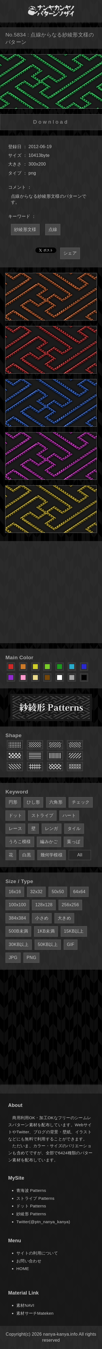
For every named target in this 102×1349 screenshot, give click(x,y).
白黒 (26, 855)
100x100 (17, 904)
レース (15, 828)
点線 (52, 229)
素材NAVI (25, 1305)
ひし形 (33, 802)
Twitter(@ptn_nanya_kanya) (43, 1221)
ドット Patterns (31, 1206)
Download (51, 122)
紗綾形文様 (25, 229)
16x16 (15, 891)
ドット (15, 815)
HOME (22, 1268)
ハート (69, 815)
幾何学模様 (52, 855)
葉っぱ (73, 841)
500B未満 (18, 931)
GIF (71, 944)
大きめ (64, 918)
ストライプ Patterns (35, 1198)
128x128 (43, 904)
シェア (70, 253)
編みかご (49, 841)
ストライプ (42, 815)
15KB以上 (74, 931)
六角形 (56, 802)
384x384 (17, 918)
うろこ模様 (20, 841)
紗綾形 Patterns (31, 1213)
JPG (13, 957)
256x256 (70, 904)
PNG (31, 957)
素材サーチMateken (35, 1313)
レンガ (51, 828)
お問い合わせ (28, 1261)
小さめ (41, 918)
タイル (74, 828)
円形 (13, 802)
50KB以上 (48, 944)
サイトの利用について (37, 1253)
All (79, 855)
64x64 (79, 891)
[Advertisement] (51, 592)
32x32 (36, 891)
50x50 (58, 891)
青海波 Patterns (31, 1190)
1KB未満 (46, 931)
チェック (80, 802)
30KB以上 (19, 944)
